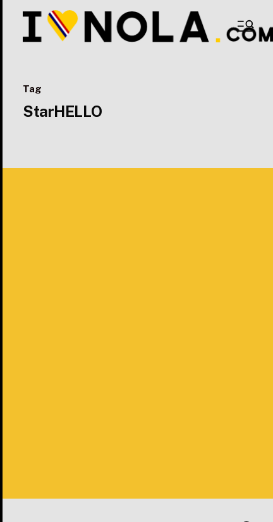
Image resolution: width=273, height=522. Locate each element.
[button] (244, 26)
